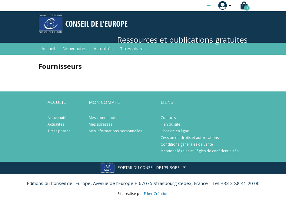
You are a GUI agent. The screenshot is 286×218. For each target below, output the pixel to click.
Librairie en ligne (175, 131)
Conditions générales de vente (187, 144)
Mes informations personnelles (115, 131)
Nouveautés (74, 48)
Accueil (48, 48)
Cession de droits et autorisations (190, 137)
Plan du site (170, 124)
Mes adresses (100, 124)
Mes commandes (103, 117)
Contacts (168, 117)
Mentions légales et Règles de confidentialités (199, 151)
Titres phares (133, 48)
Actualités (103, 48)
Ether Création (156, 193)
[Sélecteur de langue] (196, 5)
